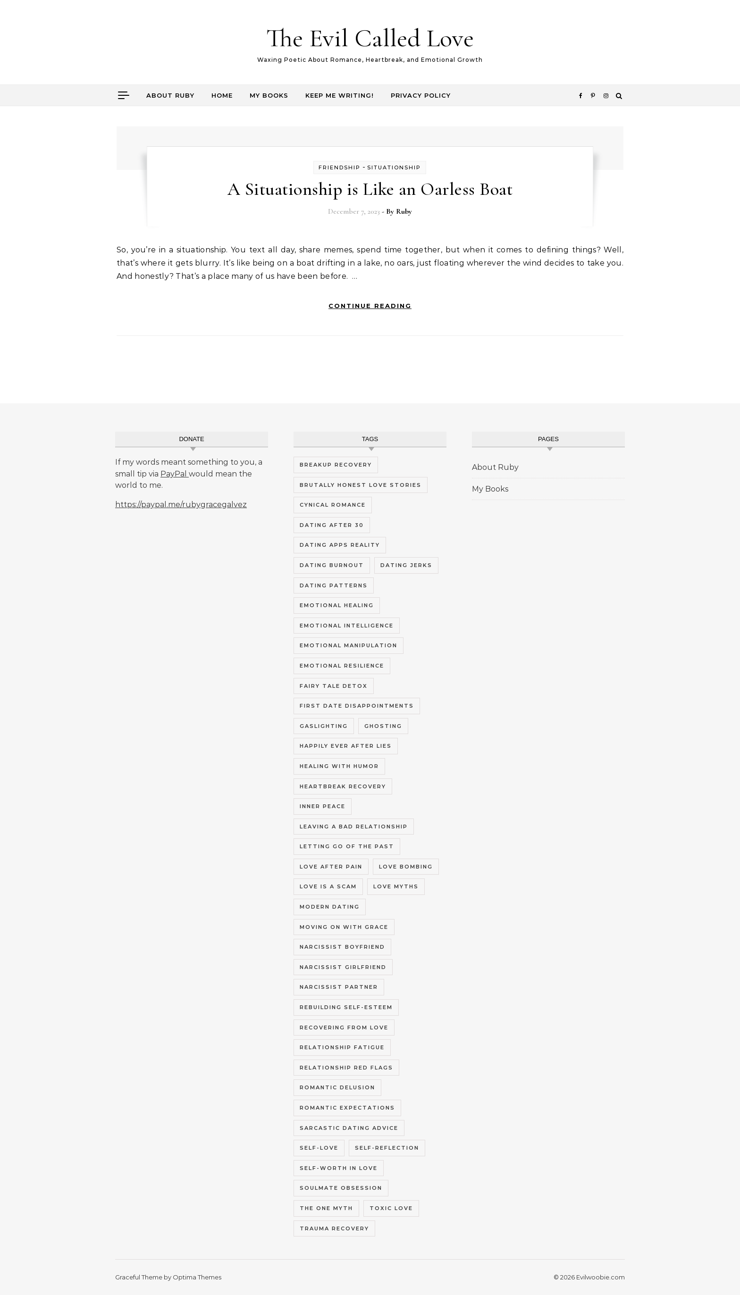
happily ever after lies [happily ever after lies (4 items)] (346, 746)
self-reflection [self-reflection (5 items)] (387, 1148)
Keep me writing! (339, 95)
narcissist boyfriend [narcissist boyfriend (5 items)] (342, 947)
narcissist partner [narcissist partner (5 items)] (339, 987)
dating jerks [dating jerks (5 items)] (406, 565)
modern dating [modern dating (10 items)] (330, 906)
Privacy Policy (421, 95)
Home (222, 95)
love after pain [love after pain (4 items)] (331, 866)
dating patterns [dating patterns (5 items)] (334, 585)
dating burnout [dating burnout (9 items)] (332, 565)
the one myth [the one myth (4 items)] (326, 1208)
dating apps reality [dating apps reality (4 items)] (340, 545)
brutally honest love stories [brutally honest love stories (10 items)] (360, 485)
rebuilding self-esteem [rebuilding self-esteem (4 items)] (346, 1007)
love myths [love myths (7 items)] (396, 886)
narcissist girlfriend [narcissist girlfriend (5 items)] (343, 967)
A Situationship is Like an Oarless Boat (370, 189)
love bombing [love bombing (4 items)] (406, 866)
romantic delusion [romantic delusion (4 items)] (337, 1087)
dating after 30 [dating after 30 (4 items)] (332, 525)
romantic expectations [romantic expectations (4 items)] (347, 1107)
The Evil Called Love (370, 38)
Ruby (404, 211)
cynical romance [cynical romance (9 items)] (333, 504)
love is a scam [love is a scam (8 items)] (328, 886)
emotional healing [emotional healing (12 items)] (337, 605)
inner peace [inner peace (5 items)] (322, 806)
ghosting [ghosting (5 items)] (383, 726)
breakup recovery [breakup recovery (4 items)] (336, 464)
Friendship (340, 167)
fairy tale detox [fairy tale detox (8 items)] (334, 686)
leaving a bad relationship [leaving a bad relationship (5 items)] (354, 826)
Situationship (394, 167)
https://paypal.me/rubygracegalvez (181, 504)
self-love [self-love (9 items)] (319, 1148)
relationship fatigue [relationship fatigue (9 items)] (342, 1047)
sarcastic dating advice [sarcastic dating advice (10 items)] (349, 1128)
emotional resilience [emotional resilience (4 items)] (342, 665)
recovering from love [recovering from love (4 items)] (344, 1027)
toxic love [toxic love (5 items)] (391, 1208)
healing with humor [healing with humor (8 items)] (339, 766)
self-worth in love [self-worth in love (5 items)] (339, 1168)
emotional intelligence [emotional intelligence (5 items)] (347, 625)
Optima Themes (197, 1277)
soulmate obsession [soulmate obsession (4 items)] (341, 1188)
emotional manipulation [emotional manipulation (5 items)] (348, 645)
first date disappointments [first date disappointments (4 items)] (357, 705)
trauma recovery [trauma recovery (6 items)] (334, 1228)
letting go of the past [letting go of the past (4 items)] (347, 846)
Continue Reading (370, 305)
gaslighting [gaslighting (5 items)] (324, 726)
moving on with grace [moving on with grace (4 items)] (344, 927)
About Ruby (170, 95)
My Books (269, 95)
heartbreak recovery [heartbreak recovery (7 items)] (343, 786)
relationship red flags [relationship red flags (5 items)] (346, 1067)
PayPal (174, 473)
